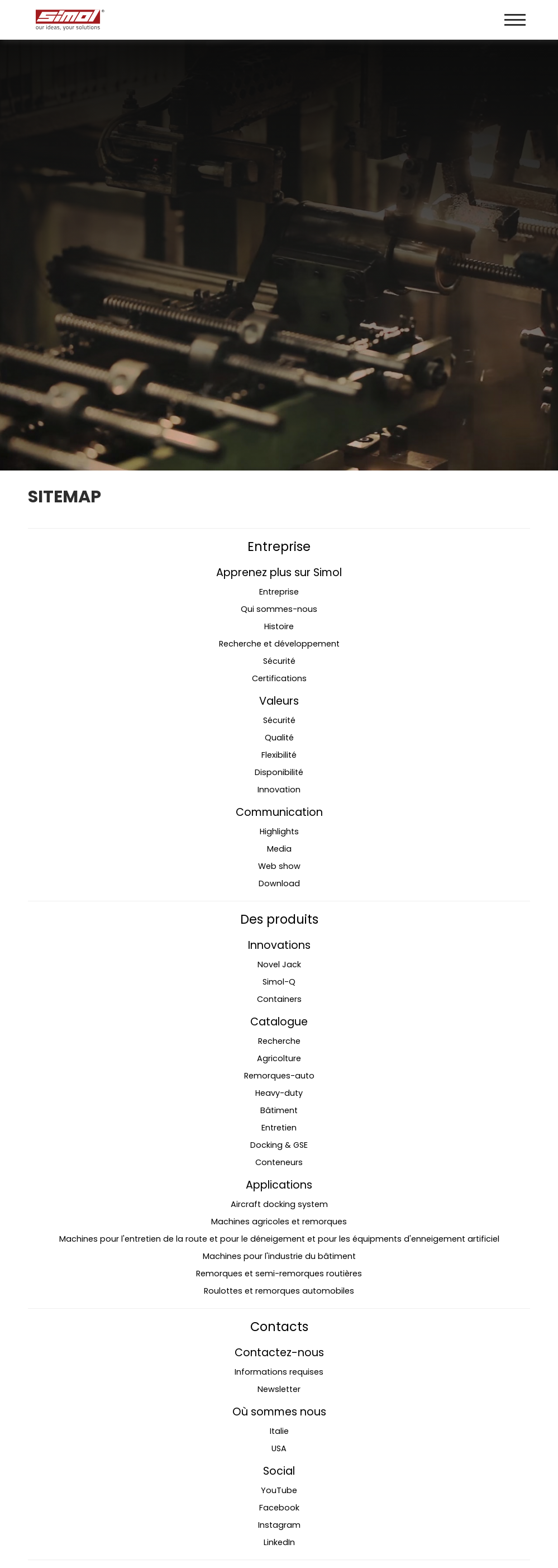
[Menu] (515, 20)
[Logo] (155, 20)
